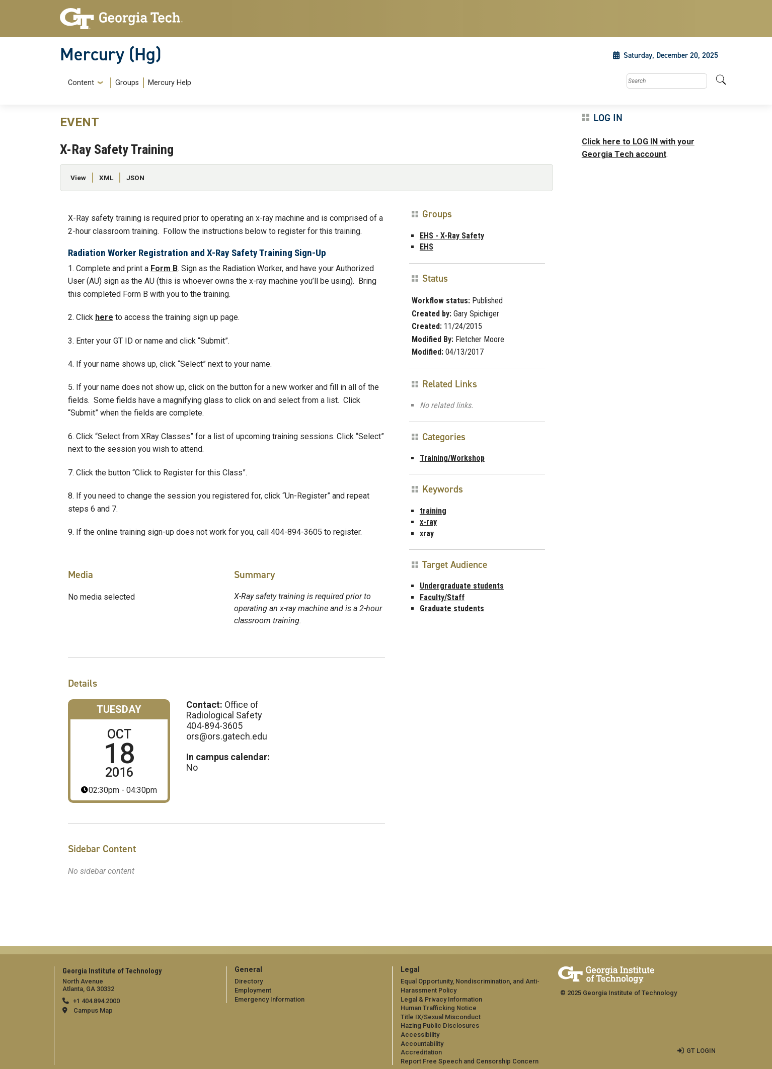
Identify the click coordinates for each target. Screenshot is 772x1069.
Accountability (422, 1043)
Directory (249, 981)
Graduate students (452, 608)
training (433, 511)
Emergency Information (269, 999)
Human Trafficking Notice (439, 1008)
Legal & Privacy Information (441, 999)
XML (106, 178)
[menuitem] (127, 82)
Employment (253, 990)
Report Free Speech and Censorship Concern (469, 1061)
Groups (127, 82)
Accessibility (420, 1034)
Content (81, 83)
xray (427, 533)
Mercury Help (169, 82)
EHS (426, 247)
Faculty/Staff (442, 597)
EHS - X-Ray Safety (452, 235)
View (78, 178)
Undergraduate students (462, 586)
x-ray (428, 522)
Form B (164, 268)
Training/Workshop (452, 458)
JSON (135, 178)
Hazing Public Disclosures (440, 1025)
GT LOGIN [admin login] (701, 1050)
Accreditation (421, 1052)
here (104, 317)
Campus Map (93, 1010)
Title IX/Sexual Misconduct (441, 1017)
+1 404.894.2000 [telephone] (96, 1001)
